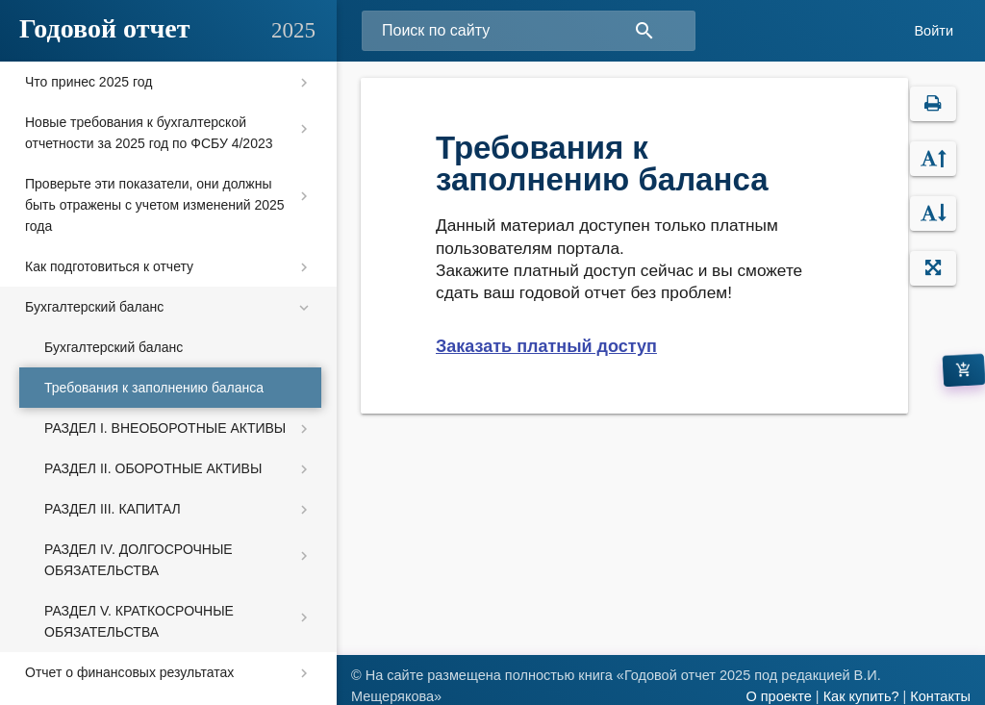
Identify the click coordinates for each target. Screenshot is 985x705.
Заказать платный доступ (546, 346)
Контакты (940, 696)
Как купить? (861, 696)
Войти (933, 30)
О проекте (778, 696)
